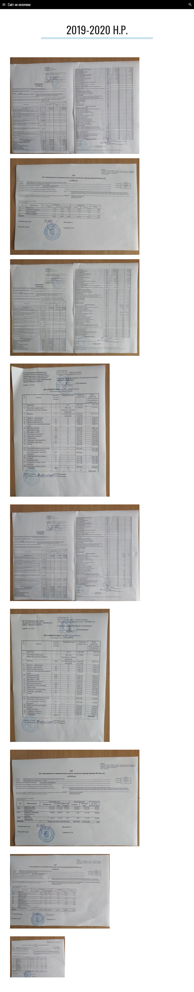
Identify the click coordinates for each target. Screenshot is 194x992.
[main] (97, 31)
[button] (4, 4)
